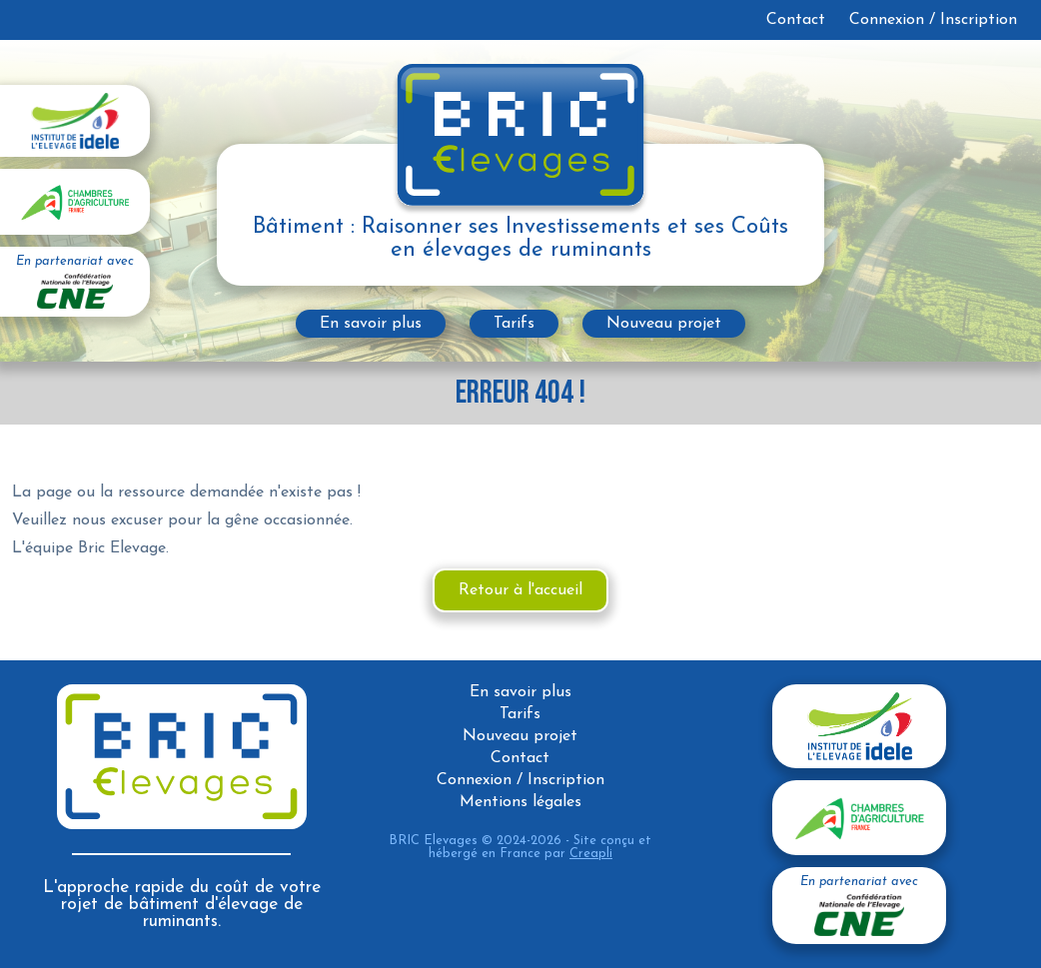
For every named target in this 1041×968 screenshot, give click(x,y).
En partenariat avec (75, 282)
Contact (795, 20)
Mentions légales (520, 802)
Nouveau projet (663, 324)
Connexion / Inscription (933, 20)
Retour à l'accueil (520, 590)
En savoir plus (371, 324)
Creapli (590, 853)
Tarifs (514, 324)
